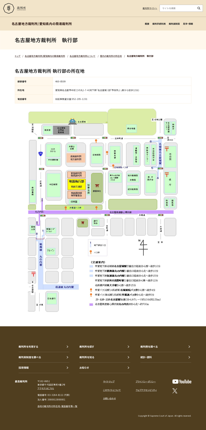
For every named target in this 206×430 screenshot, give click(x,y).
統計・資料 (146, 357)
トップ (18, 56)
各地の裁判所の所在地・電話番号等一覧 (57, 406)
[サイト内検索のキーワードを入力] (177, 8)
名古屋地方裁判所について (83, 56)
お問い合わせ (109, 398)
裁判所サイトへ (150, 8)
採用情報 (24, 367)
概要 (147, 23)
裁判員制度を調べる (30, 357)
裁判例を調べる (149, 346)
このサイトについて (112, 390)
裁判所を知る (86, 357)
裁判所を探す (86, 346)
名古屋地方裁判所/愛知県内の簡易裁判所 (45, 56)
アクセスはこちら (46, 388)
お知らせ (84, 367)
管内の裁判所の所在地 (111, 56)
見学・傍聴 (188, 23)
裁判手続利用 (159, 23)
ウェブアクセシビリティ (146, 390)
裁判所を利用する (28, 346)
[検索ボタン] (199, 8)
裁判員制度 (174, 23)
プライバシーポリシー (146, 381)
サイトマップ (109, 381)
